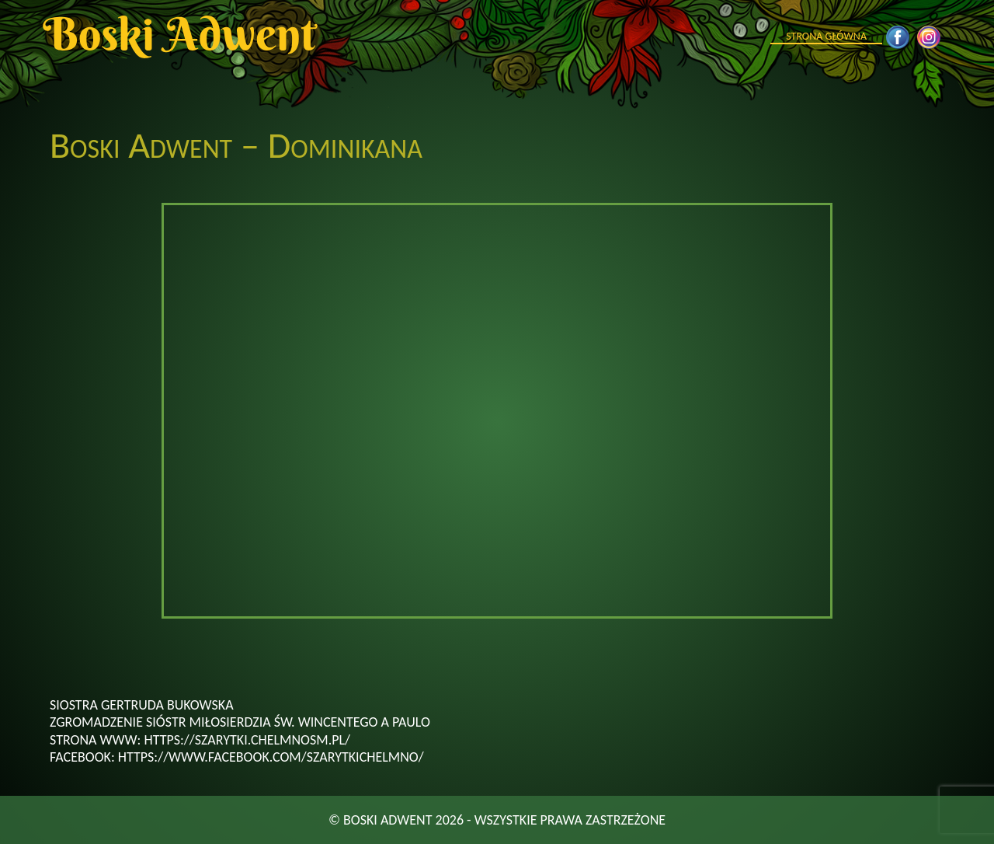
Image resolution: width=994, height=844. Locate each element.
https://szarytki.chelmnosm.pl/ (247, 739)
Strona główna (826, 36)
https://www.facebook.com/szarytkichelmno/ (271, 757)
